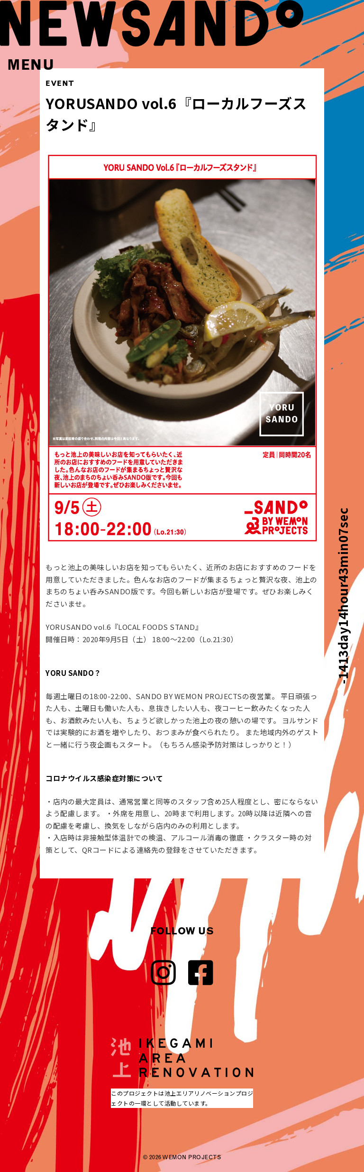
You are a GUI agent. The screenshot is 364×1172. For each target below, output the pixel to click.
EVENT (60, 83)
